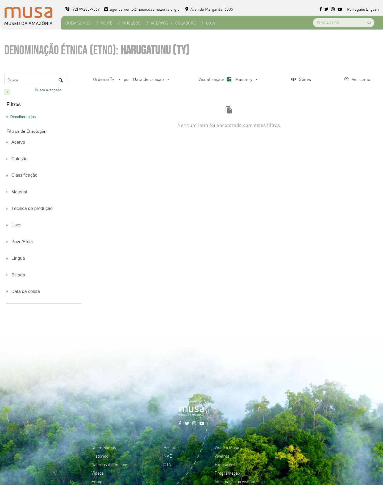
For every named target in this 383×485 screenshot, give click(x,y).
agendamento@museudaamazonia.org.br (142, 9)
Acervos (159, 23)
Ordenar (101, 79)
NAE (168, 456)
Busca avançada (48, 89)
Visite (106, 23)
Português (356, 9)
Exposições (225, 464)
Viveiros (222, 456)
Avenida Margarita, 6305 (209, 9)
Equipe (98, 481)
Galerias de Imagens (110, 464)
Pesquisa (172, 447)
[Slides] (300, 79)
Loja (210, 23)
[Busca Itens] (35, 79)
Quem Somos (78, 23)
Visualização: (211, 79)
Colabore (185, 23)
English (372, 9)
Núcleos (131, 23)
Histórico (99, 456)
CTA (167, 464)
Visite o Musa (227, 447)
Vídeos (97, 473)
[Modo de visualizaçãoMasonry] (241, 79)
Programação (227, 473)
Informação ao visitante (236, 481)
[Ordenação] (151, 79)
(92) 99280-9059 (82, 9)
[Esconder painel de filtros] (7, 92)
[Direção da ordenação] (116, 79)
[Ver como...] (358, 79)
